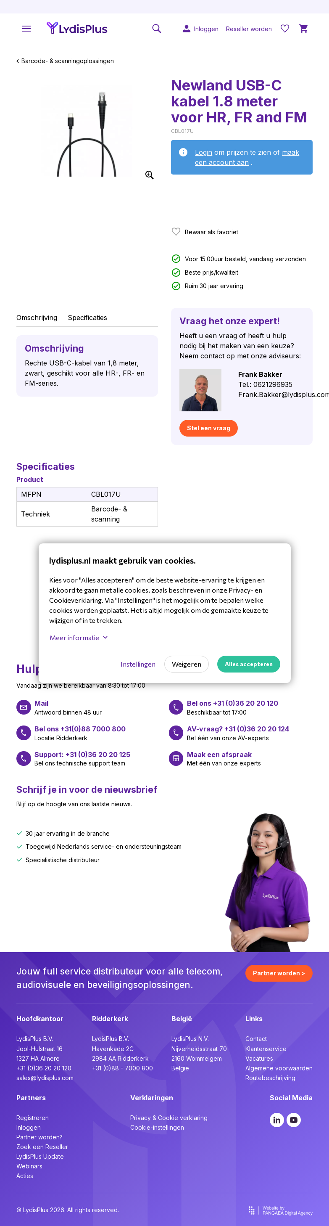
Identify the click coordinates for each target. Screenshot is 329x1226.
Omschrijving (36, 317)
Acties (24, 1175)
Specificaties (87, 317)
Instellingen (138, 664)
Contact (256, 1038)
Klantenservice (266, 1048)
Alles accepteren (249, 663)
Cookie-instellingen (157, 1127)
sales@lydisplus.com (45, 1077)
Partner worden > (279, 973)
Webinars (29, 1166)
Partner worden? (39, 1137)
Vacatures (259, 1058)
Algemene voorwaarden (279, 1068)
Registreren (32, 1117)
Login (203, 152)
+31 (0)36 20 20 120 (43, 1068)
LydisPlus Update (40, 1156)
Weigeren (186, 664)
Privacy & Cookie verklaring (169, 1117)
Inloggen (28, 1127)
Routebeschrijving (270, 1077)
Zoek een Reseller (42, 1146)
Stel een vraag (208, 428)
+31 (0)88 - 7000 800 (122, 1068)
